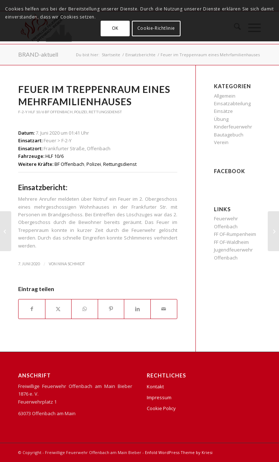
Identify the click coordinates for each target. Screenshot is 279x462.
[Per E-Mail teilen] (164, 308)
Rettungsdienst (105, 112)
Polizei (80, 112)
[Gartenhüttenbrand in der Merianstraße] (273, 231)
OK (115, 28)
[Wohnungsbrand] (5, 231)
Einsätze (223, 111)
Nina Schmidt (71, 264)
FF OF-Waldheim (231, 242)
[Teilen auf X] (58, 308)
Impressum (159, 397)
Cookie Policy (161, 408)
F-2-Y (23, 112)
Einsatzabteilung (232, 103)
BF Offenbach (59, 112)
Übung (221, 119)
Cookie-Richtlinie (156, 28)
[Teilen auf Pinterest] (111, 308)
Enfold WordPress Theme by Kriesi (179, 452)
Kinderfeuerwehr (233, 126)
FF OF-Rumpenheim (235, 234)
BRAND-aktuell (38, 54)
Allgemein (224, 96)
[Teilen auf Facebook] (32, 308)
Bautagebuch (228, 134)
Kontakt (155, 386)
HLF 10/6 (36, 112)
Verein (221, 142)
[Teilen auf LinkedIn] (137, 308)
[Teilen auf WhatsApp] (85, 308)
